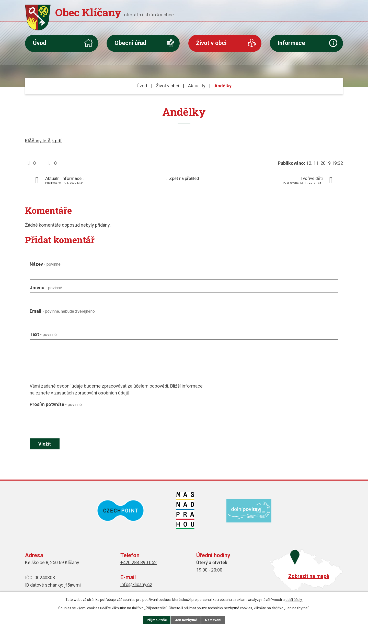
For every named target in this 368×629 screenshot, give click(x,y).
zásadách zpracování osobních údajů (91, 392)
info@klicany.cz (136, 585)
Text (43, 334)
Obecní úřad (130, 43)
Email (62, 311)
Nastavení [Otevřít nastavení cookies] (217, 620)
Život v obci (211, 43)
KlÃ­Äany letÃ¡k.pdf (43, 140)
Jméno (46, 287)
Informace (291, 43)
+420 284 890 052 (138, 563)
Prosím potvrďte (56, 404)
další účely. (294, 599)
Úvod (39, 43)
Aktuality (196, 85)
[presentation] (68, 422)
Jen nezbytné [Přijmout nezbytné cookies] (186, 620)
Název (45, 264)
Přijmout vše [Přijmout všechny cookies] (153, 620)
